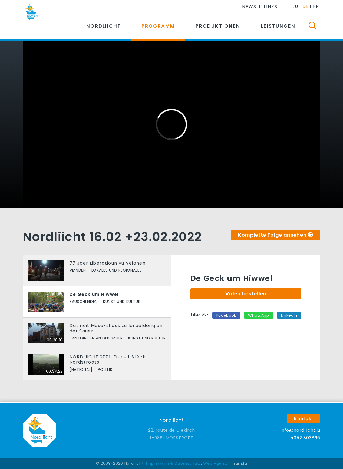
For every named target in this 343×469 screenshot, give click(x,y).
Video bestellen (246, 293)
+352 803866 (305, 438)
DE (305, 6)
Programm (158, 25)
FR (316, 6)
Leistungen (278, 25)
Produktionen (218, 25)
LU (295, 6)
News (249, 7)
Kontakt (303, 418)
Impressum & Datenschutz (173, 463)
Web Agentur (216, 463)
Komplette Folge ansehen (272, 235)
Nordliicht (103, 25)
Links (271, 7)
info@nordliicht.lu (300, 430)
